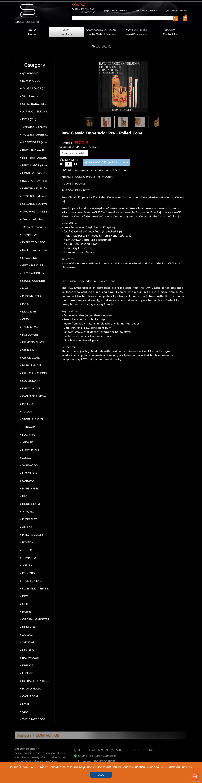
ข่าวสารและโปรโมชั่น (135, 32)
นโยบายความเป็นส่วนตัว (178, 767)
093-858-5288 (87, 12)
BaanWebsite (195, 782)
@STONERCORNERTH (116, 10)
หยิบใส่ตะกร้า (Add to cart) (106, 162)
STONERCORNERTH (147, 10)
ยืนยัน (101, 775)
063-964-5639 (87, 9)
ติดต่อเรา (170, 32)
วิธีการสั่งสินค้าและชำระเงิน (101, 32)
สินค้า (66, 32)
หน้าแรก (32, 32)
